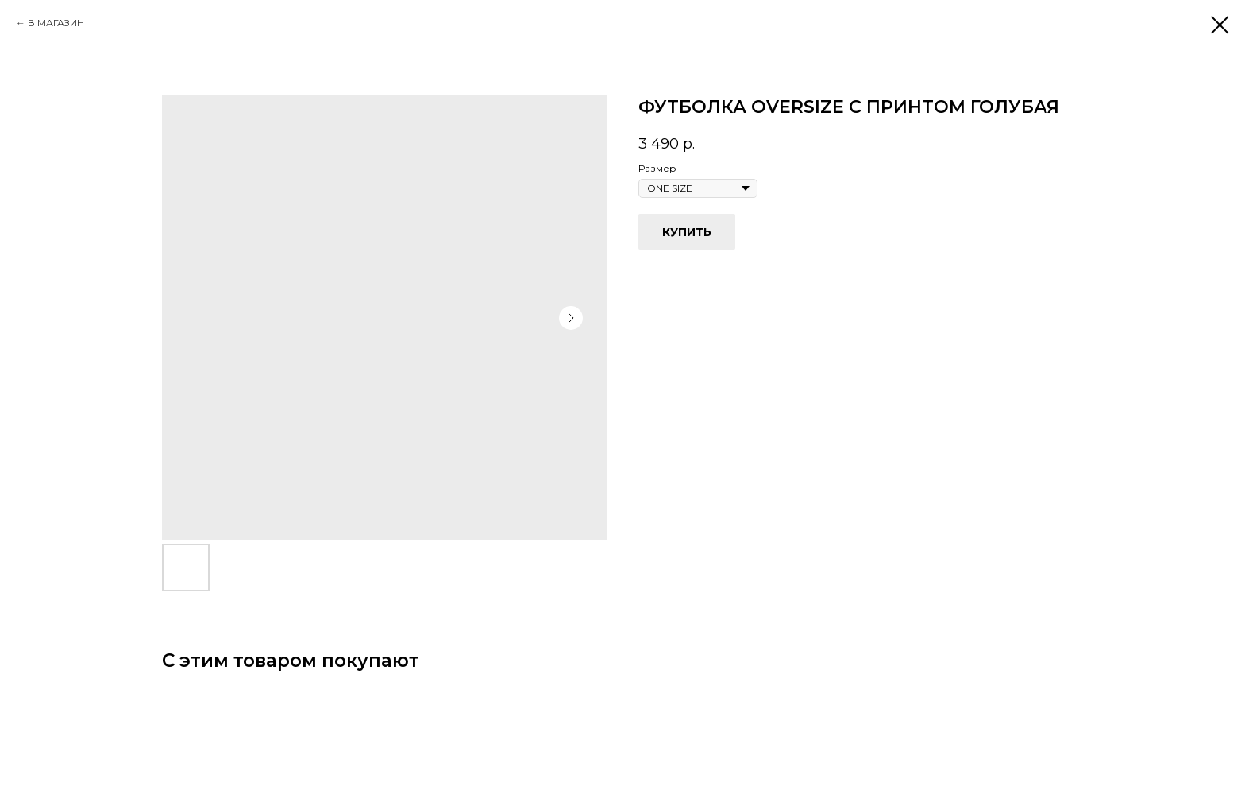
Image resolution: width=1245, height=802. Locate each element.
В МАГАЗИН (56, 23)
